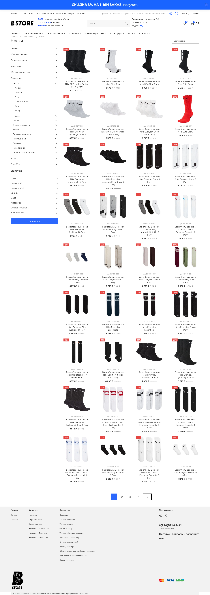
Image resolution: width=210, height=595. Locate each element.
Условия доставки (67, 519)
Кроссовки (75, 33)
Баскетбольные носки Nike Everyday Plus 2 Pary (113, 280)
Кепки (16, 129)
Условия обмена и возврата (71, 533)
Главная (14, 36)
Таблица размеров (67, 546)
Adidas (18, 87)
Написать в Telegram (38, 533)
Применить (34, 221)
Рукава (16, 115)
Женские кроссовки (96, 33)
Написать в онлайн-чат (39, 528)
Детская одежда (56, 33)
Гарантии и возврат (65, 13)
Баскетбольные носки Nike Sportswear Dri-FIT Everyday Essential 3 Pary (113, 423)
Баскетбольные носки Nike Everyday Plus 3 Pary (185, 280)
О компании (64, 515)
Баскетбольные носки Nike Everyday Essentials (113, 327)
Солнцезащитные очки (24, 152)
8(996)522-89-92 (190, 13)
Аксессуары (117, 33)
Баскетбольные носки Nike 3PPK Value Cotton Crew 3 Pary (77, 84)
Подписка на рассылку (69, 537)
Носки (16, 83)
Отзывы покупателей (68, 542)
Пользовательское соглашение (73, 555)
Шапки (16, 120)
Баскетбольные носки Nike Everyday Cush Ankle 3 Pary (149, 132)
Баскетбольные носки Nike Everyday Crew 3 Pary (149, 179)
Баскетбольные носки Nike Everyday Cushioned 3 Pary (77, 229)
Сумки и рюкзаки (21, 125)
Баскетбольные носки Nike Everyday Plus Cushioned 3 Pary (77, 327)
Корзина (14, 519)
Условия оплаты (66, 524)
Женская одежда (34, 33)
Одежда (16, 33)
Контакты (81, 13)
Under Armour (22, 101)
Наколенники (19, 147)
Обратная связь (35, 519)
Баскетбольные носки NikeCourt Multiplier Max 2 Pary (113, 375)
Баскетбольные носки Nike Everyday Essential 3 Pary (76, 280)
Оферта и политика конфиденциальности (77, 551)
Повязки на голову (22, 134)
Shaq (17, 110)
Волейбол (144, 33)
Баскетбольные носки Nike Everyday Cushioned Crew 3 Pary (77, 422)
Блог (31, 13)
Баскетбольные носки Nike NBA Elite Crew (149, 82)
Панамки (17, 143)
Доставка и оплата (45, 13)
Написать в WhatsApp (38, 537)
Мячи (131, 33)
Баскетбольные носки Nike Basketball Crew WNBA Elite (77, 375)
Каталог (14, 13)
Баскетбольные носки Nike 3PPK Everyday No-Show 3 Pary (113, 132)
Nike (17, 97)
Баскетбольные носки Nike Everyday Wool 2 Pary (149, 280)
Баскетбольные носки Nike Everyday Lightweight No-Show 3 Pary (113, 180)
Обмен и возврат (66, 528)
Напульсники (19, 138)
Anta (17, 106)
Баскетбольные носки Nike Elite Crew (113, 82)
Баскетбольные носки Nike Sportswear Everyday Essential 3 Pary (185, 230)
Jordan (18, 92)
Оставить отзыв (35, 524)
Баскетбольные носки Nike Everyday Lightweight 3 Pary (77, 132)
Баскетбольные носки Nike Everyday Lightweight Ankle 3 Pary (149, 230)
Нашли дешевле (66, 560)
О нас (23, 13)
